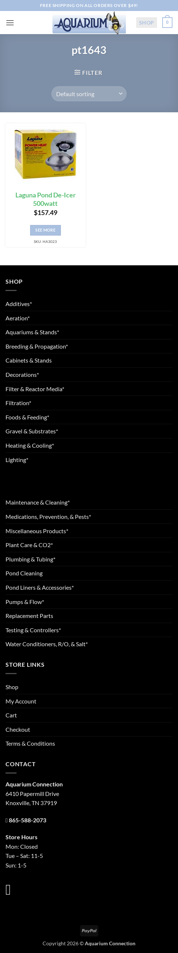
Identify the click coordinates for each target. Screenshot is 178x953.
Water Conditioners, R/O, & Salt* (47, 643)
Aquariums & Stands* (32, 331)
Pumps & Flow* (25, 601)
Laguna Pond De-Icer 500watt (45, 199)
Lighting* (17, 459)
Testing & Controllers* (33, 629)
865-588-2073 (27, 819)
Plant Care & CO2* (29, 544)
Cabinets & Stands (29, 360)
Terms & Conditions (30, 743)
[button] (10, 23)
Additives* (19, 303)
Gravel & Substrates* (32, 431)
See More (45, 230)
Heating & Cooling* (30, 445)
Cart (11, 715)
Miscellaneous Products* (37, 530)
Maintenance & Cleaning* (38, 502)
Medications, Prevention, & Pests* (48, 516)
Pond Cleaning (24, 573)
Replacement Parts (29, 615)
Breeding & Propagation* (37, 346)
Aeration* (18, 317)
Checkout (18, 729)
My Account (21, 701)
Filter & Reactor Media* (35, 388)
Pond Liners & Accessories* (40, 587)
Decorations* (22, 374)
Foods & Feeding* (27, 417)
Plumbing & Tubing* (30, 559)
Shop (146, 22)
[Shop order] (89, 93)
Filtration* (18, 402)
